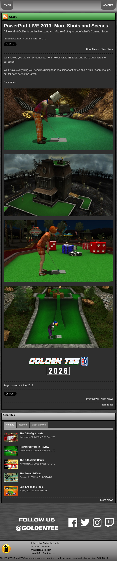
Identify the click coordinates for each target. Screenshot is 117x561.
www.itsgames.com (41, 550)
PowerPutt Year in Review (34, 447)
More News (106, 499)
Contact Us (48, 553)
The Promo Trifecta (30, 473)
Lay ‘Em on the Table (31, 487)
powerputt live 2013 (22, 385)
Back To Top (107, 404)
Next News (107, 49)
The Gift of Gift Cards (32, 460)
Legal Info (36, 553)
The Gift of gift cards (31, 433)
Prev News (92, 49)
